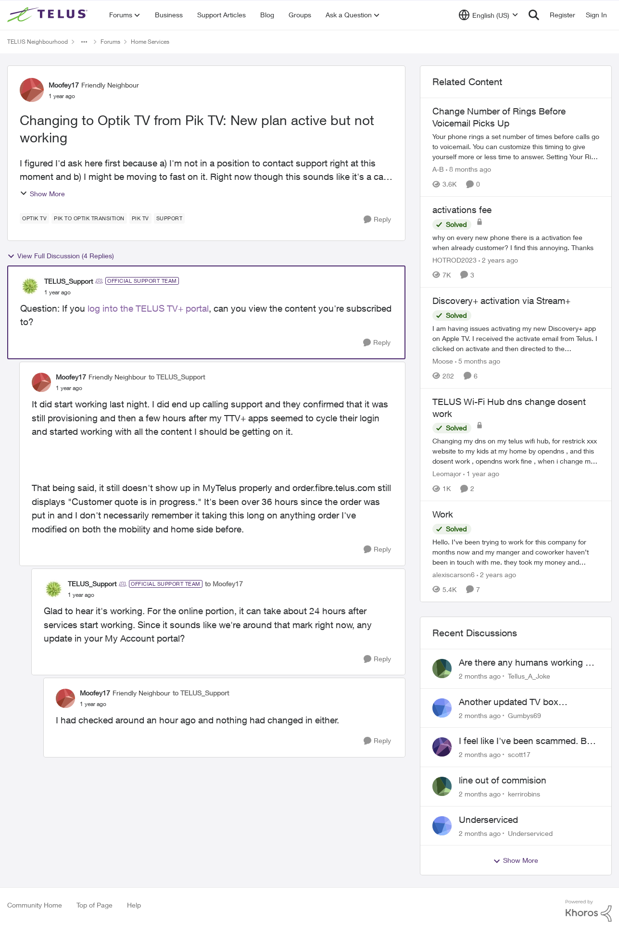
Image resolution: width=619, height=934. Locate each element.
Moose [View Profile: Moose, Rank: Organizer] (442, 361)
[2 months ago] (480, 676)
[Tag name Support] (169, 218)
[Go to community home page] (48, 15)
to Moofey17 (224, 584)
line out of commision (502, 780)
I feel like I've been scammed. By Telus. (525, 741)
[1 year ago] (481, 473)
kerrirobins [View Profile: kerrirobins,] (524, 794)
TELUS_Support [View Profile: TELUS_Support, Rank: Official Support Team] (68, 281)
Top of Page (94, 905)
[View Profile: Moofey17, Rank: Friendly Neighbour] (32, 90)
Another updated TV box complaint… (508, 702)
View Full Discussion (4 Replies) (60, 256)
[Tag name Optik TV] (34, 218)
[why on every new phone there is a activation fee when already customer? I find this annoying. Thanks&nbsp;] (515, 242)
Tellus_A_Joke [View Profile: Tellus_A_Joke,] (529, 676)
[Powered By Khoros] (589, 911)
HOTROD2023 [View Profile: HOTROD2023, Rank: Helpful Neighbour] (454, 260)
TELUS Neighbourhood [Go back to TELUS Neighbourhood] (37, 41)
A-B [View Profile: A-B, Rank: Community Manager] (438, 169)
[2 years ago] (498, 260)
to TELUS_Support (177, 377)
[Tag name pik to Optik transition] (89, 218)
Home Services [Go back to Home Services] (150, 41)
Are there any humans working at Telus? (526, 663)
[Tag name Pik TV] (140, 218)
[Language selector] (488, 15)
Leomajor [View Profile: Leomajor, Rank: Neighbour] (446, 473)
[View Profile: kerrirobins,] (442, 786)
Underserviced (488, 819)
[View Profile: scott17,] (442, 747)
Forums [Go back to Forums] (110, 41)
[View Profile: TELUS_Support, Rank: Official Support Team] (29, 286)
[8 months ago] (468, 169)
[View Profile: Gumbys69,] (442, 708)
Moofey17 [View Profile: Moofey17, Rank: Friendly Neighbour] (64, 85)
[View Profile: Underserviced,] (442, 825)
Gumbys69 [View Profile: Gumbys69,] (524, 715)
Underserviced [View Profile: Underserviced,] (530, 833)
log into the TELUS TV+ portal (147, 308)
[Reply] (377, 219)
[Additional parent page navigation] (84, 42)
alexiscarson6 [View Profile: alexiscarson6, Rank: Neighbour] (453, 574)
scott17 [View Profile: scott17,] (519, 754)
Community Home (34, 905)
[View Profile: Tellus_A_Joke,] (442, 668)
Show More (42, 193)
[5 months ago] (477, 361)
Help (134, 905)
